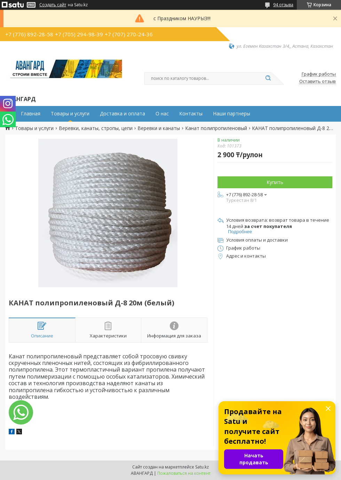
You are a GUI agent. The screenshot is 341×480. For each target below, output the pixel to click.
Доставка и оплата (122, 113)
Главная (30, 113)
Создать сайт (52, 4)
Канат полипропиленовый (216, 128)
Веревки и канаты (158, 128)
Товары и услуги (70, 113)
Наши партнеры (231, 113)
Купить (275, 182)
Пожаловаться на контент (184, 473)
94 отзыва (283, 5)
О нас (162, 113)
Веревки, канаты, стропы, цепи (96, 128)
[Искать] (268, 78)
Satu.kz (202, 467)
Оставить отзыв (317, 81)
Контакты (191, 113)
